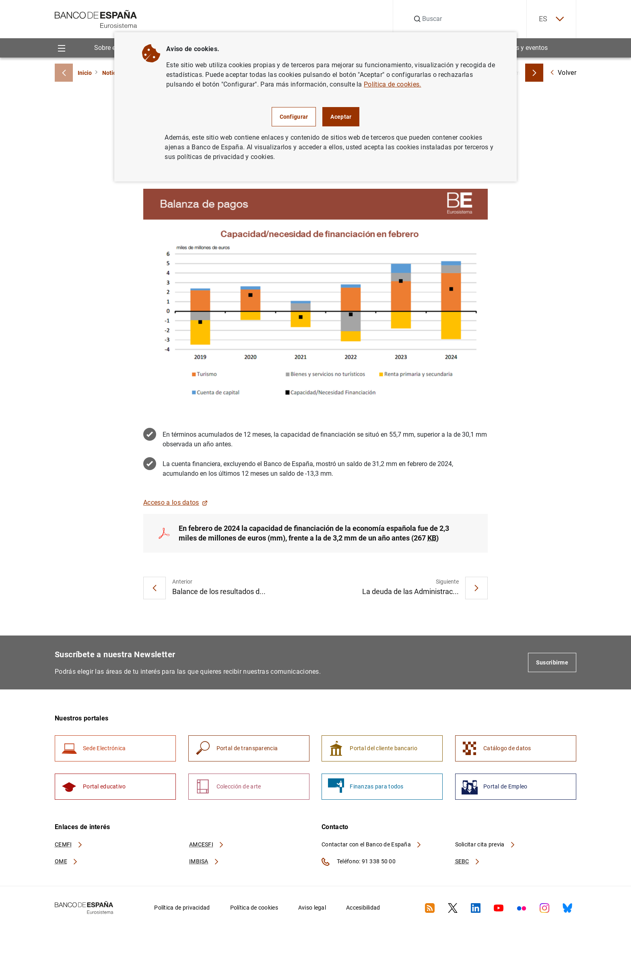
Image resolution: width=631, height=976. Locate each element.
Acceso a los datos (175, 502)
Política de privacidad (182, 907)
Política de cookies (254, 907)
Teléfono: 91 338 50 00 (359, 862)
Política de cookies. (392, 84)
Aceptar (340, 116)
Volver (563, 72)
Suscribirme (552, 662)
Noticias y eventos (522, 48)
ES (551, 19)
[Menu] (61, 47)
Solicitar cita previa (485, 844)
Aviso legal (312, 907)
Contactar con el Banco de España (372, 844)
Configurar (294, 116)
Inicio (85, 73)
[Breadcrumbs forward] (534, 73)
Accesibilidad (363, 907)
